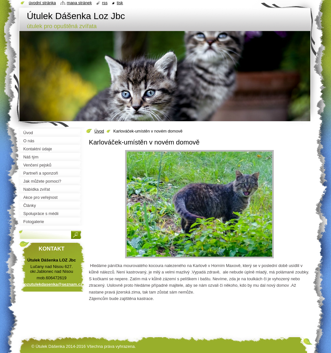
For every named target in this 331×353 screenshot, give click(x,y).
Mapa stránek (79, 2)
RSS (105, 2)
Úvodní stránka (42, 2)
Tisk (120, 2)
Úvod (99, 131)
